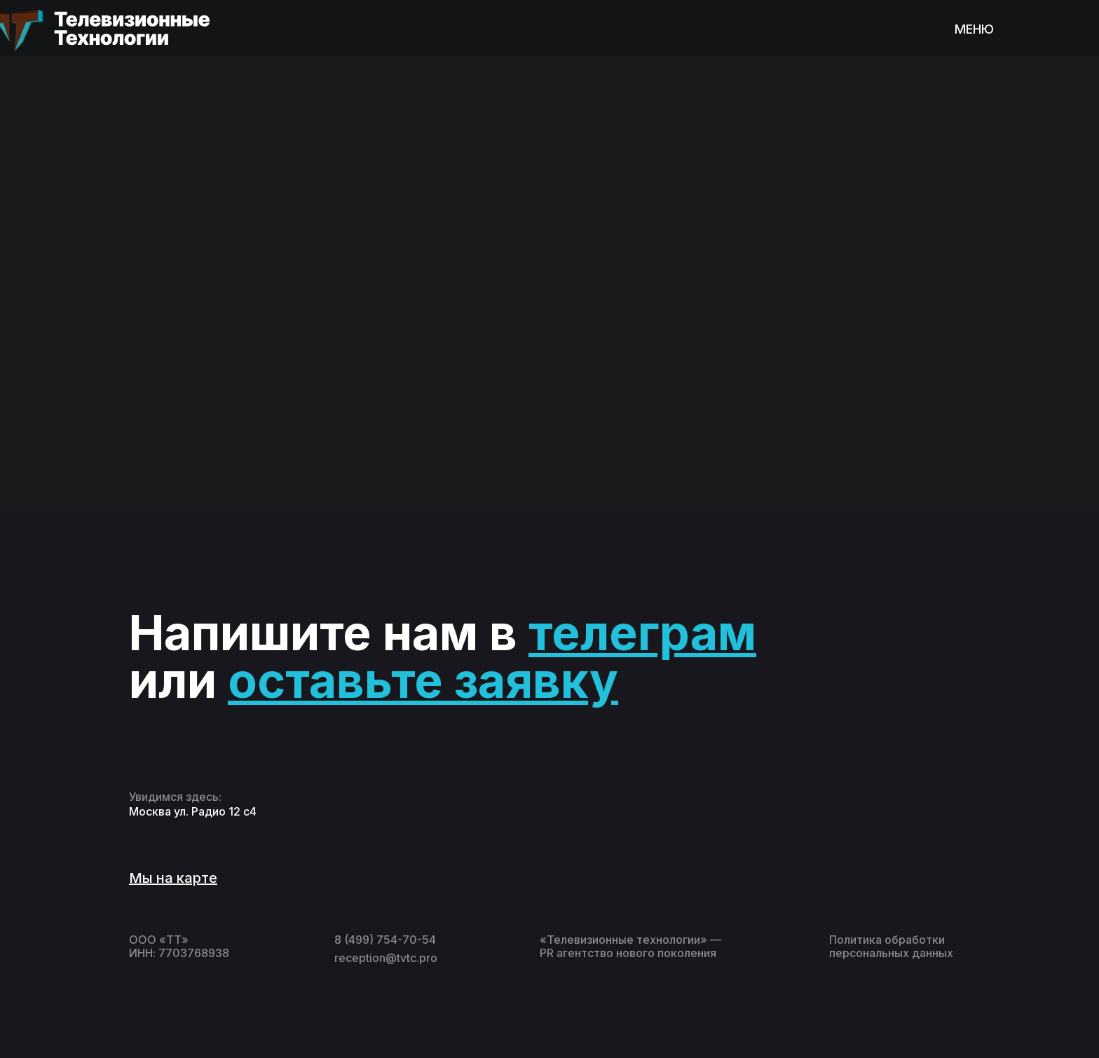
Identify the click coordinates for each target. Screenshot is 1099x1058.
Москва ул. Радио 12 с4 (193, 811)
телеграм (642, 632)
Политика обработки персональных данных (891, 946)
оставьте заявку (423, 680)
